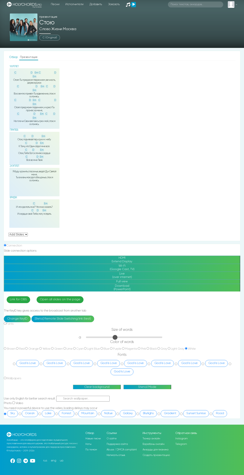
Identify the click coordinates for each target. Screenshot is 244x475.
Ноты (88, 444)
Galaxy (128, 413)
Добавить (96, 4)
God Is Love (27, 363)
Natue (108, 413)
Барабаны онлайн (154, 444)
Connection (14, 245)
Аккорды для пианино (156, 449)
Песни (55, 4)
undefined (18, 234)
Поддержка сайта (117, 444)
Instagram (181, 438)
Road (220, 413)
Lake (48, 413)
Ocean (30, 413)
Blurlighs (148, 413)
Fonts (10, 323)
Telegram (181, 444)
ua (61, 460)
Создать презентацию (156, 455)
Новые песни (93, 438)
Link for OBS (18, 299)
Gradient (170, 413)
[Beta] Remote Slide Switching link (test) (63, 318)
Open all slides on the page (60, 299)
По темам (91, 449)
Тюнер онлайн (151, 438)
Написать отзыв (116, 455)
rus (45, 460)
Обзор (13, 57)
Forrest (66, 413)
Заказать (114, 4)
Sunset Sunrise (196, 413)
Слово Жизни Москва (57, 29)
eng (53, 460)
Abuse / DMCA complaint (122, 449)
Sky (12, 413)
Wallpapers (13, 378)
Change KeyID (17, 318)
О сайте (112, 438)
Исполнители (74, 4)
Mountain (87, 413)
